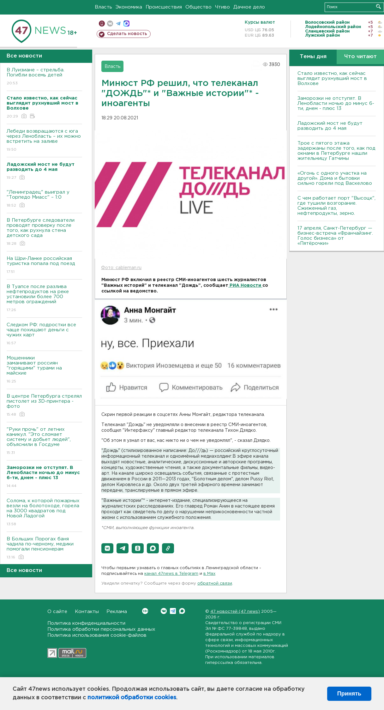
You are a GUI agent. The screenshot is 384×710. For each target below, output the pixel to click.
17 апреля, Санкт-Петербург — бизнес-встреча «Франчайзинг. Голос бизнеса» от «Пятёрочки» (335, 235)
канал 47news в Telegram (171, 573)
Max (182, 611)
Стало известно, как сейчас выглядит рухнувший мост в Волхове (332, 78)
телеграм (118, 24)
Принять (349, 693)
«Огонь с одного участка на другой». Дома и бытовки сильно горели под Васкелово (334, 178)
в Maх (209, 573)
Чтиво (222, 7)
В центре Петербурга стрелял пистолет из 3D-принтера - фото (44, 405)
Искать (378, 6)
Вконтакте (145, 611)
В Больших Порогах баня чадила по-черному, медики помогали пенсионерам (44, 548)
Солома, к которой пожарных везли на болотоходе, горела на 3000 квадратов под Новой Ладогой (44, 513)
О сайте (57, 612)
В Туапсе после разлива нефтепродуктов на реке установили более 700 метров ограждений (44, 299)
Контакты (87, 612)
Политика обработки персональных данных (101, 629)
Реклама (116, 612)
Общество (198, 7)
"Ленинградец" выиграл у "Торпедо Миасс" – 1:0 (44, 199)
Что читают (360, 56)
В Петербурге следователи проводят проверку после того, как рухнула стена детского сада (44, 232)
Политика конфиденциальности (86, 623)
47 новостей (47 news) (235, 611)
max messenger (126, 24)
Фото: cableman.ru (121, 268)
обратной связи (214, 583)
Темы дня (313, 56)
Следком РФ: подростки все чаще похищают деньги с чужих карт (44, 334)
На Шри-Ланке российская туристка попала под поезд (44, 265)
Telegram (173, 611)
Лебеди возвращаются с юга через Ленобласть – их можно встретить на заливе (44, 140)
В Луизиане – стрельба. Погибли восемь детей (44, 77)
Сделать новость (127, 34)
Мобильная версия (102, 24)
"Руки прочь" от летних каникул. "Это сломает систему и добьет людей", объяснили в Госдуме (44, 441)
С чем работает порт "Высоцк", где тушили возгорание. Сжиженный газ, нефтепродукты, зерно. (336, 205)
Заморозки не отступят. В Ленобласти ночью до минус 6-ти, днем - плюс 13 (335, 103)
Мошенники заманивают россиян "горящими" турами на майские (44, 370)
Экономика (129, 7)
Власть (103, 7)
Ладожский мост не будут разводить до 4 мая (330, 125)
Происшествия (164, 7)
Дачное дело (249, 7)
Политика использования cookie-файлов (97, 635)
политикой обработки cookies (131, 697)
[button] (107, 548)
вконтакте (110, 24)
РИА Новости (245, 285)
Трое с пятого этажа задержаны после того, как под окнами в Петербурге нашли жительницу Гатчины (336, 150)
